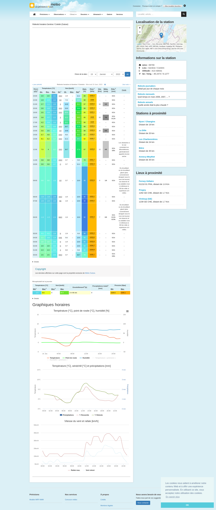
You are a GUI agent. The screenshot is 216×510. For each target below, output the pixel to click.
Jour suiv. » (126, 84)
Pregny (161, 191)
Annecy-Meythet (161, 158)
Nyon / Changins (161, 123)
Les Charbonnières (161, 141)
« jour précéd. (37, 84)
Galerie (109, 14)
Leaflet (139, 44)
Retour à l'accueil (45, 5)
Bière (161, 149)
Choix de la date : (81, 74)
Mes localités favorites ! (173, 6)
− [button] (140, 32)
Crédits (103, 500)
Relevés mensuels (161, 95)
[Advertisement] (81, 49)
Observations (60, 14)
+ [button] (140, 28)
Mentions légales (107, 506)
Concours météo (71, 500)
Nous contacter (143, 503)
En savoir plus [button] (173, 497)
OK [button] (187, 505)
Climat (73, 14)
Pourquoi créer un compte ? (152, 6)
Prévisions (45, 14)
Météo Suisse (90, 273)
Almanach (98, 14)
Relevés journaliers (161, 87)
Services (119, 14)
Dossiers (85, 14)
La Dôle (161, 132)
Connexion (137, 6)
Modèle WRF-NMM (36, 500)
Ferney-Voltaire (161, 183)
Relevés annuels (161, 103)
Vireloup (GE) (161, 200)
